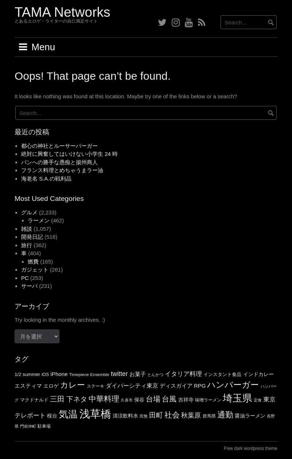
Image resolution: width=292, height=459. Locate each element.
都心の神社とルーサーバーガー (59, 146)
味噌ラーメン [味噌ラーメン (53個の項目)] (208, 400)
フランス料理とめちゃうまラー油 (62, 170)
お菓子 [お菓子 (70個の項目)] (137, 374)
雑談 (26, 229)
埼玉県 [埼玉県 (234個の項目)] (237, 398)
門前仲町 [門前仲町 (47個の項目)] (28, 426)
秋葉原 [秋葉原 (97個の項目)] (191, 415)
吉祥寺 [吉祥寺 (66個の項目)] (186, 400)
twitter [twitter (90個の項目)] (119, 373)
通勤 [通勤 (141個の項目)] (225, 414)
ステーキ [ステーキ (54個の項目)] (95, 386)
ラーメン (39, 220)
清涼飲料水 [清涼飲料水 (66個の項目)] (125, 416)
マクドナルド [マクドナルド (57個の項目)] (34, 400)
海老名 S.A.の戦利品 (46, 178)
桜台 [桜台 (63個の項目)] (52, 416)
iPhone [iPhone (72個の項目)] (58, 374)
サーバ (29, 286)
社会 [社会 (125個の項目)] (172, 415)
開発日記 (32, 237)
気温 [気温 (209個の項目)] (68, 414)
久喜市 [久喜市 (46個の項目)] (127, 400)
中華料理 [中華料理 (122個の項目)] (104, 399)
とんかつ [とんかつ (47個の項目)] (155, 374)
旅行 (26, 245)
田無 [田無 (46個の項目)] (144, 416)
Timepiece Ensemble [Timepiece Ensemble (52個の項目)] (89, 374)
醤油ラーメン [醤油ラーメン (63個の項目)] (250, 416)
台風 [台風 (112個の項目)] (169, 399)
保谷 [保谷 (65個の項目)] (139, 400)
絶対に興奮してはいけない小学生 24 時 (69, 154)
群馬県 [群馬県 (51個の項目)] (209, 416)
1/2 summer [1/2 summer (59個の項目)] (27, 374)
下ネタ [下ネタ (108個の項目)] (76, 399)
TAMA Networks (62, 12)
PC (25, 278)
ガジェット (34, 269)
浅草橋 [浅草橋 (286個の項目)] (95, 414)
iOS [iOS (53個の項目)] (45, 374)
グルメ (29, 212)
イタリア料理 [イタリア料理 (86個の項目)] (183, 374)
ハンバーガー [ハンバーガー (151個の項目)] (233, 384)
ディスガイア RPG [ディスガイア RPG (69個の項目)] (183, 386)
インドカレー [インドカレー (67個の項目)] (258, 374)
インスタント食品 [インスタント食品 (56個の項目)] (222, 374)
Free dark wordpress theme (250, 448)
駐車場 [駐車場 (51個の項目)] (44, 426)
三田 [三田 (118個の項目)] (57, 399)
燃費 (33, 261)
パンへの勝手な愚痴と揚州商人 (59, 162)
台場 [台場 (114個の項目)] (153, 399)
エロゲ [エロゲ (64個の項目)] (51, 386)
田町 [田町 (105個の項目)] (156, 415)
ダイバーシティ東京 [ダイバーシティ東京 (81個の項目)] (132, 385)
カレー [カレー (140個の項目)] (72, 384)
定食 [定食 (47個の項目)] (258, 400)
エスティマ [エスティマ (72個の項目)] (28, 386)
